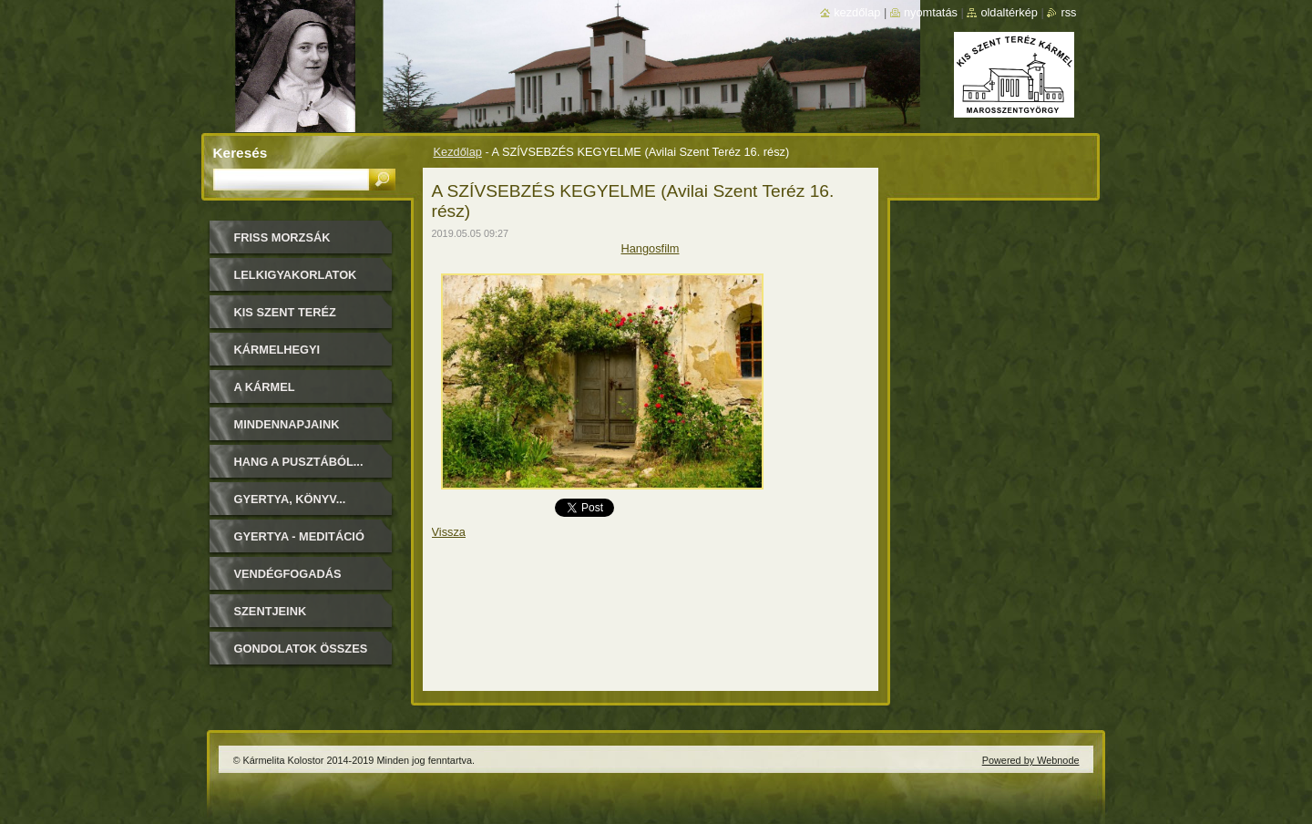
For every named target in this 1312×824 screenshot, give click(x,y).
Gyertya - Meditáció (299, 536)
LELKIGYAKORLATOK (295, 275)
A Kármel (264, 387)
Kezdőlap (458, 152)
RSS (1068, 12)
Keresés (240, 152)
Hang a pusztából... (299, 462)
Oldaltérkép (1009, 12)
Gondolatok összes (301, 648)
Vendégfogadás (288, 574)
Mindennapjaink (287, 424)
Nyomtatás (931, 12)
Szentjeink (270, 611)
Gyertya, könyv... (290, 499)
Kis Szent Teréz (285, 312)
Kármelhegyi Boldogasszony (288, 356)
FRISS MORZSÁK (282, 237)
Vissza (449, 532)
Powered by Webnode (1031, 760)
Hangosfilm (649, 248)
